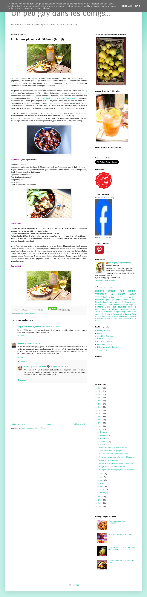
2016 (100, 420)
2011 (100, 500)
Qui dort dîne (102, 350)
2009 (100, 506)
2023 (100, 398)
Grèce (108, 307)
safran (103, 312)
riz (103, 300)
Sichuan (32, 313)
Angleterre (127, 302)
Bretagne (100, 307)
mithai (122, 314)
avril (101, 483)
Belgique (132, 304)
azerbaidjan (132, 316)
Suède (109, 316)
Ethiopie (128, 314)
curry (112, 297)
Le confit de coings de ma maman (120, 534)
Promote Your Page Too (103, 237)
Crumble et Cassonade (105, 336)
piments (21, 313)
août (101, 445)
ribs (132, 318)
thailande (109, 312)
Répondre (21, 336)
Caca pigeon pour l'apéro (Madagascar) (117, 522)
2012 (100, 497)
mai (101, 480)
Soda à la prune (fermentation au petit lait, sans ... (117, 457)
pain (134, 302)
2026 (100, 388)
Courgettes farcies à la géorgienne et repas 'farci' (117, 470)
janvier (102, 493)
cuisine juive (100, 314)
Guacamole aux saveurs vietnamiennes (113, 454)
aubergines (116, 302)
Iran (97, 302)
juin (101, 477)
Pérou (134, 314)
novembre (104, 435)
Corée (133, 300)
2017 (100, 417)
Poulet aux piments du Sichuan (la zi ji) (113, 447)
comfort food (131, 309)
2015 (100, 423)
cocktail (131, 290)
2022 (100, 401)
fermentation (101, 304)
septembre (104, 441)
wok (104, 309)
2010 (100, 503)
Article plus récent (18, 424)
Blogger (77, 585)
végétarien (103, 293)
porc (126, 297)
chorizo (98, 316)
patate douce (131, 312)
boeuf (110, 304)
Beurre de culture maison (108, 460)
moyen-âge (123, 316)
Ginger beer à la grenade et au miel (112, 467)
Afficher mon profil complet (105, 281)
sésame (124, 304)
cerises (123, 309)
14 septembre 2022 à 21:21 (34, 343)
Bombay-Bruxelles (104, 331)
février (102, 490)
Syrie (121, 318)
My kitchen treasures (104, 344)
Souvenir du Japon (111, 318)
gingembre (117, 300)
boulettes (123, 307)
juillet (102, 474)
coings (113, 290)
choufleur (126, 318)
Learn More (127, 6)
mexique (132, 297)
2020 (100, 407)
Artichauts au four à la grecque (110, 451)
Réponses (23, 362)
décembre (104, 432)
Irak (135, 318)
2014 (100, 426)
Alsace (98, 312)
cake (109, 309)
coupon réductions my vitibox (29, 327)
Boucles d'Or (102, 333)
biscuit (98, 300)
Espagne (116, 312)
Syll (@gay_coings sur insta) (35, 366)
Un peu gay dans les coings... (60, 12)
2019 (100, 410)
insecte (102, 321)
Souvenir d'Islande (112, 314)
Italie (115, 307)
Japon (132, 293)
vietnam (116, 309)
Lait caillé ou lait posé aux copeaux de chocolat (116, 463)
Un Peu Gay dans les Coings (104, 198)
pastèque (115, 316)
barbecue (105, 302)
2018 (100, 413)
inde (123, 290)
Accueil (49, 424)
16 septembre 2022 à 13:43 (60, 366)
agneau (108, 300)
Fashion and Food (104, 339)
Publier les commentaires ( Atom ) (33, 428)
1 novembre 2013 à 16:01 (51, 327)
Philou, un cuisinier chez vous (108, 347)
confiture (117, 304)
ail (114, 293)
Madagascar (99, 318)
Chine (120, 297)
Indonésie (132, 307)
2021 (100, 404)
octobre (103, 438)
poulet (26, 313)
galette (98, 309)
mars (102, 486)
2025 (100, 391)
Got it (137, 6)
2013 (100, 429)
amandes (126, 300)
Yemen (97, 321)
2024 (100, 394)
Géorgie (123, 312)
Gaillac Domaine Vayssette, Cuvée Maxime (60, 98)
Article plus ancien (79, 424)
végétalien (101, 297)
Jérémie (20, 343)
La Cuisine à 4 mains (105, 342)
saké (104, 316)
